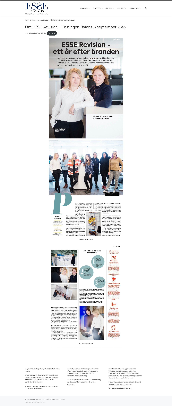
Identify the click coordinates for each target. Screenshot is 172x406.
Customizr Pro (40, 402)
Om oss (32, 20)
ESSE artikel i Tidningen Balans (35, 33)
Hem (26, 20)
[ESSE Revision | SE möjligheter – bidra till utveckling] (36, 6)
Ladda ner (51, 33)
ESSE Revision (36, 399)
